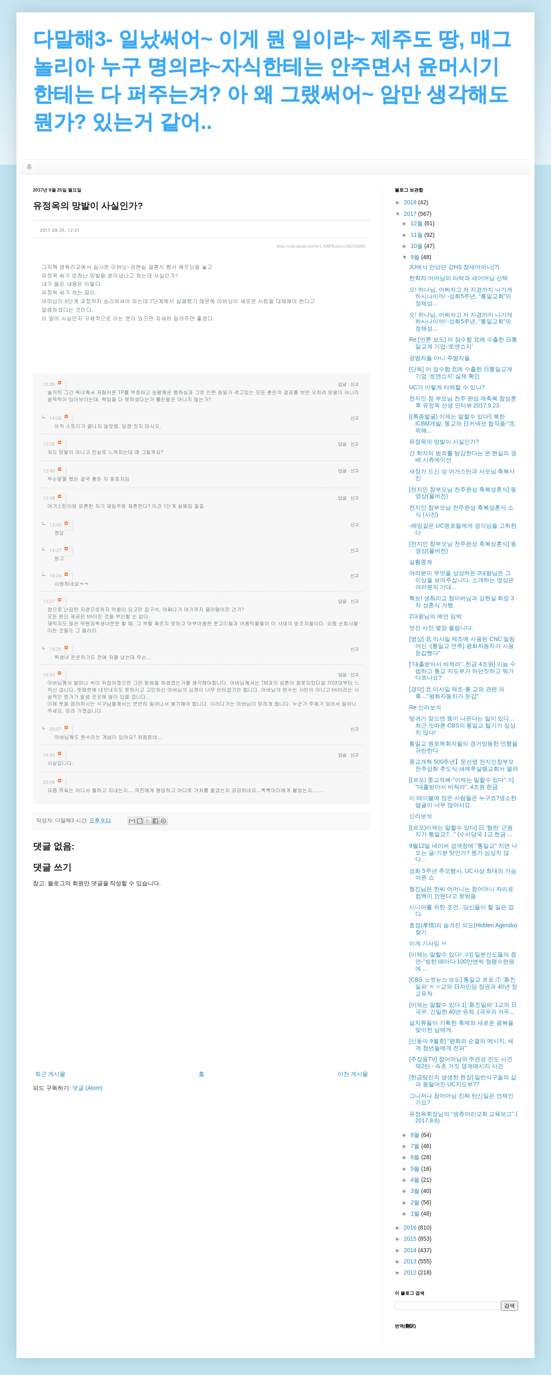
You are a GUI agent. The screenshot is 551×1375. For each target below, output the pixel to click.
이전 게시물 (353, 1074)
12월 (417, 223)
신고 (354, 384)
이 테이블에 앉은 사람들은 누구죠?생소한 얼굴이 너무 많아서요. (462, 801)
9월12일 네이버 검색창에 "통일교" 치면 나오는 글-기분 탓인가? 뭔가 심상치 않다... (463, 852)
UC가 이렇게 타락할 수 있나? (447, 387)
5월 (415, 1168)
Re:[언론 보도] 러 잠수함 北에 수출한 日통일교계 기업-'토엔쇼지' (463, 343)
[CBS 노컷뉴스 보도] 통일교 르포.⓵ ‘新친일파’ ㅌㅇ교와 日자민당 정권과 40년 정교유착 (463, 986)
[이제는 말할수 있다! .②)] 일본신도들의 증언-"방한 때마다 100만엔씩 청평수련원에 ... (462, 961)
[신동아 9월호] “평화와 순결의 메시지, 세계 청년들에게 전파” (461, 1044)
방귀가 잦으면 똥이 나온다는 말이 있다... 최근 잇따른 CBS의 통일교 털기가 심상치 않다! (462, 725)
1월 (415, 1213)
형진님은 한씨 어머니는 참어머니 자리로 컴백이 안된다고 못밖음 (461, 892)
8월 (415, 1135)
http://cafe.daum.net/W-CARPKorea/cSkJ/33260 (321, 245)
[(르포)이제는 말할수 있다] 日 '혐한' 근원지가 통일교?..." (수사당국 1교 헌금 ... (461, 831)
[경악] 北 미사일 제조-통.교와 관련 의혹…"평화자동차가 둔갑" (457, 692)
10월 (417, 246)
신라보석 (420, 816)
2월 (415, 1202)
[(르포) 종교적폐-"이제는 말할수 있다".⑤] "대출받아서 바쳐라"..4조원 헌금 (461, 783)
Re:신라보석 (425, 707)
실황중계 (420, 562)
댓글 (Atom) (87, 1088)
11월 (417, 235)
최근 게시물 (50, 1074)
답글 (342, 384)
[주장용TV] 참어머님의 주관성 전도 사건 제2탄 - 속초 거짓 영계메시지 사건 (460, 1062)
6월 (415, 1157)
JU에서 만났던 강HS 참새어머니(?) (454, 267)
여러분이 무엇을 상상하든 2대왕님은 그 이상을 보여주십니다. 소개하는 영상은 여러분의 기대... (461, 580)
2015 (411, 1238)
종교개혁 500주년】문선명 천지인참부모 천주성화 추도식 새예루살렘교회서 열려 (463, 765)
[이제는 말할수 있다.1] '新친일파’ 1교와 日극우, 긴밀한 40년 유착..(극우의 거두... (463, 1008)
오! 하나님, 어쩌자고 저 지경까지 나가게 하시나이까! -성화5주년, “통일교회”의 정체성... (460, 296)
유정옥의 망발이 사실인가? (444, 441)
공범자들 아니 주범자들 (439, 358)
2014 (411, 1250)
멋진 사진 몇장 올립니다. (441, 627)
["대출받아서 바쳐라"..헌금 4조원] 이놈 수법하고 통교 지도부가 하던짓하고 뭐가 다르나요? (462, 671)
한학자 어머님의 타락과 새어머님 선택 (458, 278)
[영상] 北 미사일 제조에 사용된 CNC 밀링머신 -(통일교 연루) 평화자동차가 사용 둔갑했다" (462, 646)
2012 (411, 1272)
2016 (411, 1227)
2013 (411, 1261)
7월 (415, 1146)
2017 (411, 213)
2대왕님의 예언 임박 (435, 616)
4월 (415, 1179)
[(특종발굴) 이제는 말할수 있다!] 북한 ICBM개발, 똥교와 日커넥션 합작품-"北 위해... (462, 423)
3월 (415, 1191)
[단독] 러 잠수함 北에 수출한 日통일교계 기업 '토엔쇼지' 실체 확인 (460, 372)
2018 (411, 202)
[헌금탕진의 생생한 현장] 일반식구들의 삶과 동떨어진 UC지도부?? (462, 1080)
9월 (415, 257)
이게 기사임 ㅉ (428, 943)
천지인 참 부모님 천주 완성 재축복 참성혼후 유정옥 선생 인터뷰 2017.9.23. (462, 402)
